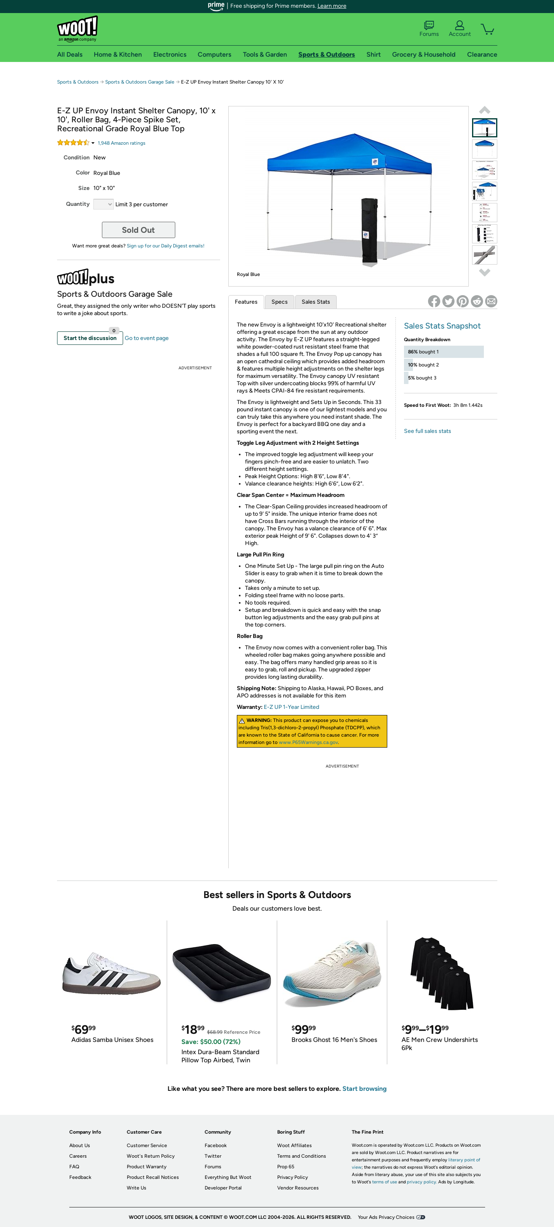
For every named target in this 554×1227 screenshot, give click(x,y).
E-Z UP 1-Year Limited (291, 707)
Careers (78, 1156)
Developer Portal (223, 1188)
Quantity (78, 204)
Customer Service (147, 1145)
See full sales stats (427, 431)
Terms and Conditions (301, 1156)
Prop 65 (285, 1167)
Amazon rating (122, 143)
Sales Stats (316, 301)
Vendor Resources (298, 1188)
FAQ (74, 1167)
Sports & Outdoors (78, 82)
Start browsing (364, 1088)
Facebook (216, 1145)
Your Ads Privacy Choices (386, 1217)
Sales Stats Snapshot (442, 326)
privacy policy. (422, 1182)
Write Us (136, 1188)
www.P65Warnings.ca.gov (308, 742)
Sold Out (138, 230)
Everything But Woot (228, 1177)
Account (460, 29)
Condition (77, 157)
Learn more (332, 5)
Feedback (80, 1177)
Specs (279, 301)
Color (83, 172)
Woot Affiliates (294, 1145)
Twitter (213, 1156)
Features (246, 301)
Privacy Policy (292, 1177)
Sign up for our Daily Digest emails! (166, 246)
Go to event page (147, 338)
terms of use (384, 1182)
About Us (79, 1145)
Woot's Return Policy (150, 1156)
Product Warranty (146, 1167)
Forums (429, 29)
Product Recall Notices (153, 1177)
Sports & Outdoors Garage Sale (139, 82)
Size (84, 188)
